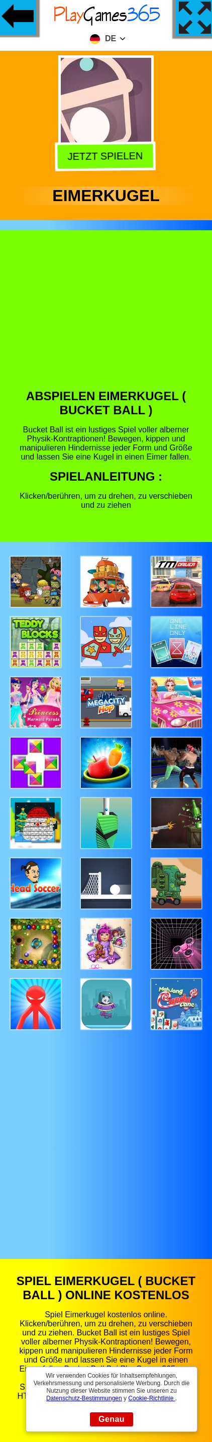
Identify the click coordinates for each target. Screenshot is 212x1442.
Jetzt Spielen (106, 157)
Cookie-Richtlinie (151, 1398)
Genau (111, 1419)
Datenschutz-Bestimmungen (84, 1398)
